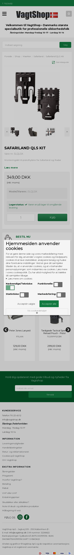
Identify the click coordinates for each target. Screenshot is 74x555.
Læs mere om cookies (19, 279)
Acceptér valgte (26, 303)
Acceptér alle (49, 303)
